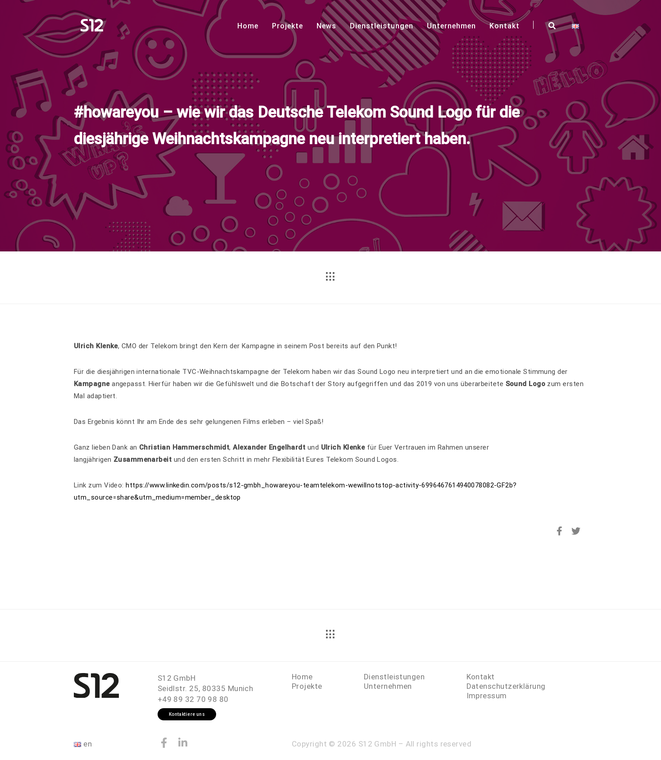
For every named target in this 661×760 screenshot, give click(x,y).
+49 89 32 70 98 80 (193, 699)
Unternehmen (451, 26)
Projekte (287, 26)
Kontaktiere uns (187, 714)
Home (247, 26)
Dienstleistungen (381, 26)
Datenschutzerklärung (506, 686)
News (326, 26)
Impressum (486, 695)
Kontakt (504, 26)
